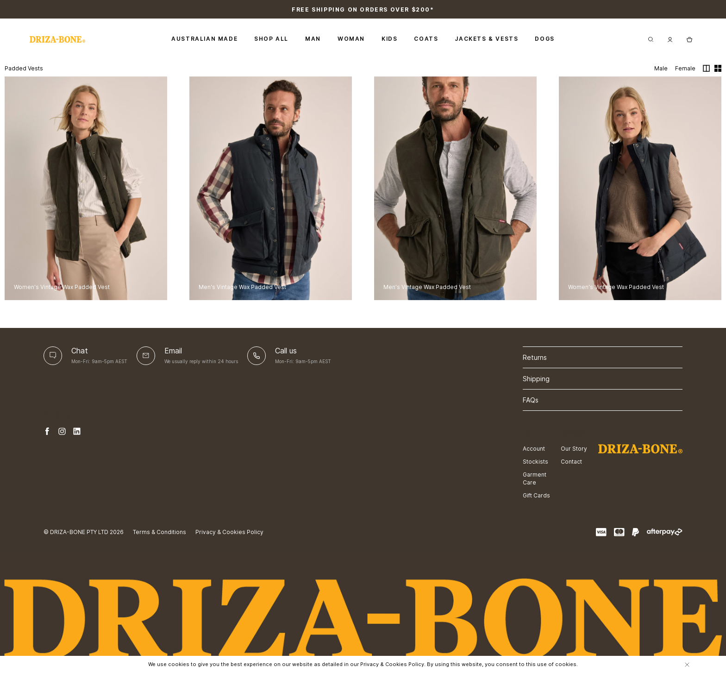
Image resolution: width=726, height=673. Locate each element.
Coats (426, 38)
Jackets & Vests (486, 38)
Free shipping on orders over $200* (363, 9)
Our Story (574, 448)
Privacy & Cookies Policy (229, 531)
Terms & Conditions (159, 531)
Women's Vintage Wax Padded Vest (62, 286)
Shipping (536, 379)
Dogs (544, 38)
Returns (535, 357)
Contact (571, 461)
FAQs (530, 400)
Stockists (535, 461)
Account (534, 448)
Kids (389, 38)
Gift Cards (536, 495)
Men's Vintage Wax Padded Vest (242, 286)
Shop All (271, 38)
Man (313, 38)
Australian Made (204, 38)
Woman (351, 38)
